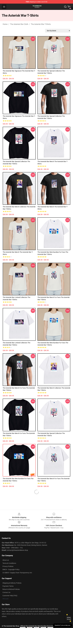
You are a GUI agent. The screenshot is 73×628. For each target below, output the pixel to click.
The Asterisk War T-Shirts (41, 24)
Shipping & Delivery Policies (11, 577)
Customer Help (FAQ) (9, 590)
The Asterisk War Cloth (19, 24)
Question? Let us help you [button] (62, 625)
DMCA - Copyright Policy (10, 564)
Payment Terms (7, 581)
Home (5, 24)
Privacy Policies (7, 561)
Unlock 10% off (69, 618)
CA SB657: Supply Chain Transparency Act (17, 567)
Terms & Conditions (9, 558)
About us (5, 555)
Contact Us (6, 587)
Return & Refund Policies (11, 584)
